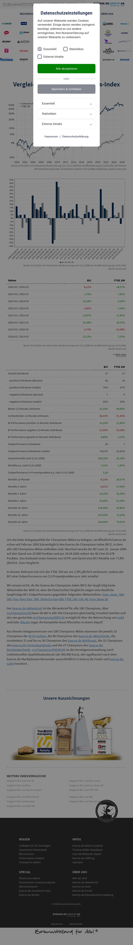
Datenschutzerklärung (75, 136)
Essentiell (49, 49)
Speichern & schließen (66, 89)
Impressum (51, 136)
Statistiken (76, 49)
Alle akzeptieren (66, 68)
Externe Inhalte (53, 56)
